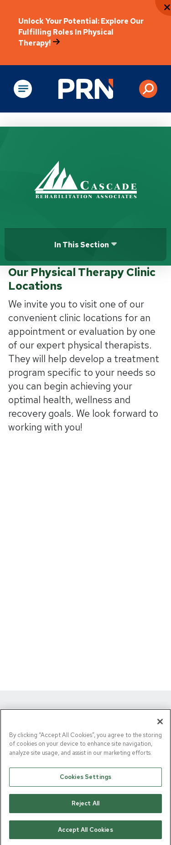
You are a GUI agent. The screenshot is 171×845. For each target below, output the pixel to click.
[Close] (160, 724)
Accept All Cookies (85, 832)
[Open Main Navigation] (23, 89)
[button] (148, 89)
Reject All (85, 805)
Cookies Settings (85, 779)
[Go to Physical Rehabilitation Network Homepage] (85, 89)
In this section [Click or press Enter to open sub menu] (81, 245)
